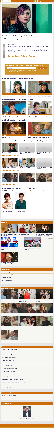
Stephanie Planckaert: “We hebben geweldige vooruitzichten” (12, 379)
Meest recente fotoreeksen (8, 288)
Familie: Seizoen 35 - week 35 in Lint (7, 340)
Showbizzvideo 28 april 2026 (24, 234)
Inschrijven (42, 68)
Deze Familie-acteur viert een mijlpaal (8, 371)
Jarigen (31, 1)
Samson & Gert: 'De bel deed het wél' (21, 56)
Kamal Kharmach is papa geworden (8, 360)
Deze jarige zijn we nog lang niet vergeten (9, 357)
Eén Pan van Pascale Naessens (7, 280)
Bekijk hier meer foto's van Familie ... (9, 184)
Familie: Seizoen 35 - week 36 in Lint (42, 182)
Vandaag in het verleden (7, 393)
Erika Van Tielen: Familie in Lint (7, 152)
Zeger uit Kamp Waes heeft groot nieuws (9, 387)
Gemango (49, 428)
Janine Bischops (38, 190)
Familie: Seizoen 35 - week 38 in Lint (8, 182)
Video (23, 1)
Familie (43, 190)
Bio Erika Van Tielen (7, 211)
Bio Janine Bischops (20, 211)
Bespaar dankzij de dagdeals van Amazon (9, 272)
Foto (27, 1)
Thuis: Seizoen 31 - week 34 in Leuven (7, 314)
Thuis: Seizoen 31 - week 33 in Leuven (42, 314)
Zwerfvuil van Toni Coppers (6, 277)
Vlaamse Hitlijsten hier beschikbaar (8, 274)
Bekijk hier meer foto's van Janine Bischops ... (11, 170)
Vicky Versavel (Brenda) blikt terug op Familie (9, 368)
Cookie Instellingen (40, 428)
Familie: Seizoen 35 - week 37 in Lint (25, 182)
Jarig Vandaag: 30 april (6, 403)
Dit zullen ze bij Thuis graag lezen (7, 365)
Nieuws (13, 1)
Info (18, 428)
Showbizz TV (4, 222)
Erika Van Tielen (31, 190)
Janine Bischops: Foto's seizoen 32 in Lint (9, 167)
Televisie (18, 1)
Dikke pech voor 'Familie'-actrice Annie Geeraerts (10, 349)
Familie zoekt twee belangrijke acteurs (8, 354)
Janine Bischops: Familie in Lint (24, 167)
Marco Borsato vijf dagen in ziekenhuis (8, 376)
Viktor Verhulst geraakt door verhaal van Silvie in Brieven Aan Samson (14, 382)
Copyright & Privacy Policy (23, 428)
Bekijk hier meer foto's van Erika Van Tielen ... (11, 155)
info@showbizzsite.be (33, 428)
